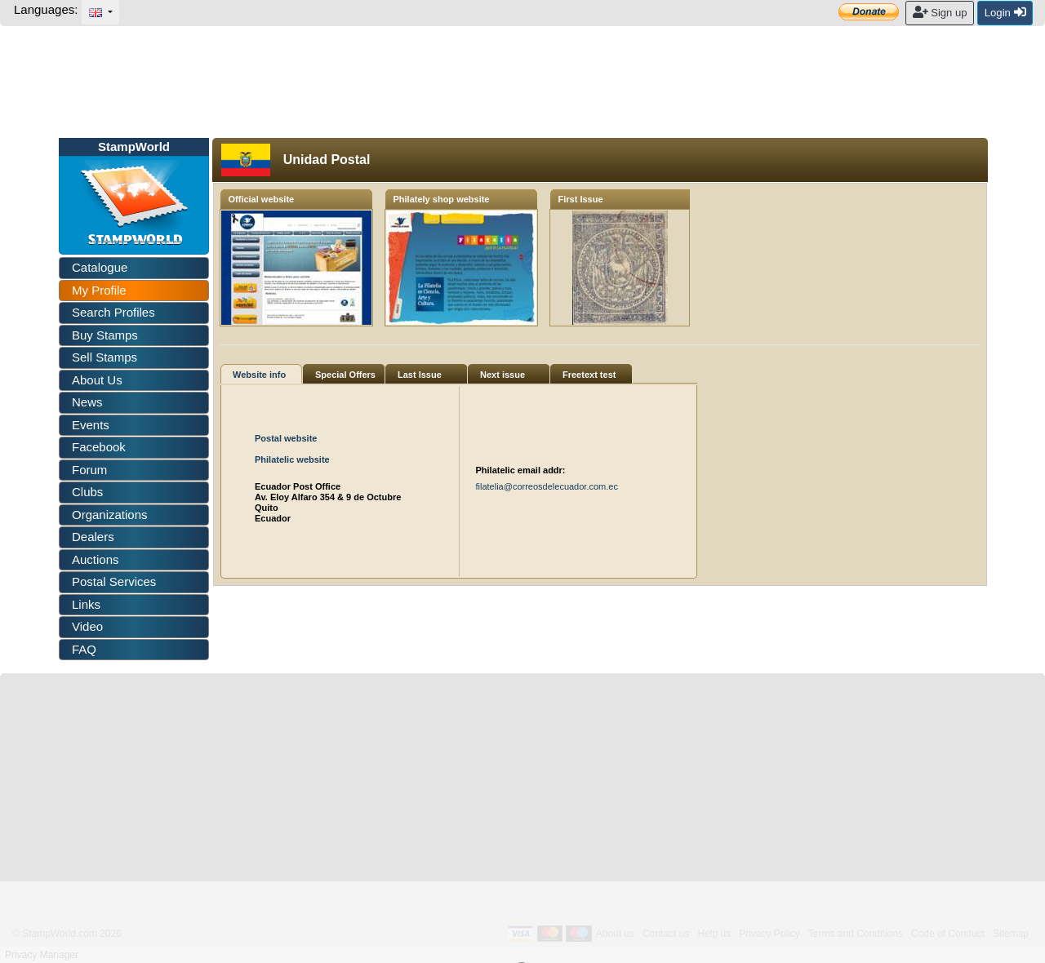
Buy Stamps (105, 335)
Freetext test (589, 374)
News (87, 402)
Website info (259, 374)
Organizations (110, 514)
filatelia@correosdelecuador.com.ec (547, 486)
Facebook (99, 447)
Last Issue (420, 374)
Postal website (286, 438)
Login (1005, 12)
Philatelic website (292, 459)
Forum (89, 470)
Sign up (940, 12)
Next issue (502, 374)
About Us (97, 380)
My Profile (99, 290)
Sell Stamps (104, 357)
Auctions (95, 559)
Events (90, 425)
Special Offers (345, 374)
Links (86, 604)
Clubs (87, 492)
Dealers (93, 537)
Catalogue (99, 267)
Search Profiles (113, 312)
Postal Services (114, 581)
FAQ (84, 649)
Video (87, 626)
